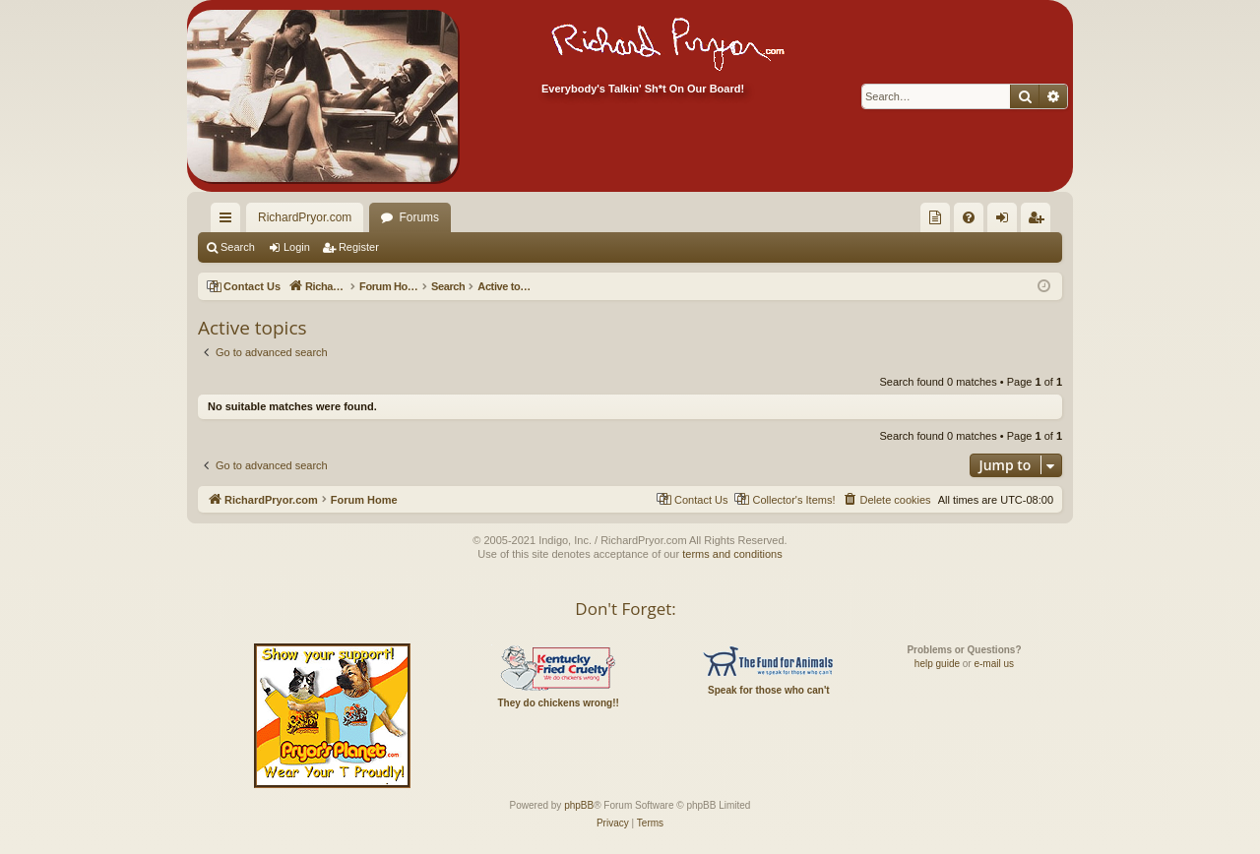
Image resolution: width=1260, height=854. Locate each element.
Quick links (229, 221)
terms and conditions (732, 554)
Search (237, 247)
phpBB (579, 805)
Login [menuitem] (1006, 221)
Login (297, 247)
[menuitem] (935, 217)
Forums (419, 217)
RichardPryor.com (304, 217)
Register (359, 247)
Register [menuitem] (1040, 221)
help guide (937, 663)
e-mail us (994, 663)
